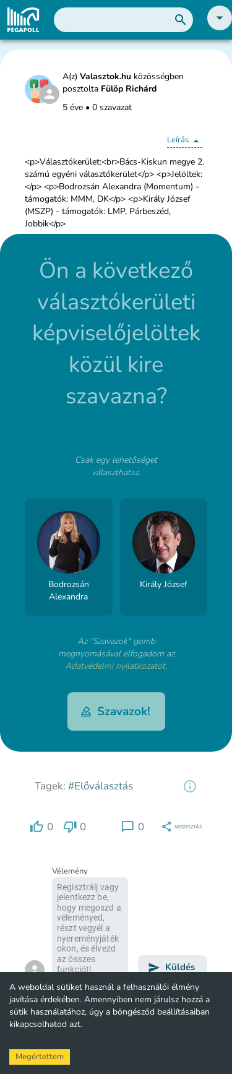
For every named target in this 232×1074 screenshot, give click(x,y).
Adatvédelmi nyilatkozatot (115, 666)
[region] (190, 786)
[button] (219, 27)
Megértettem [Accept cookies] (39, 1056)
